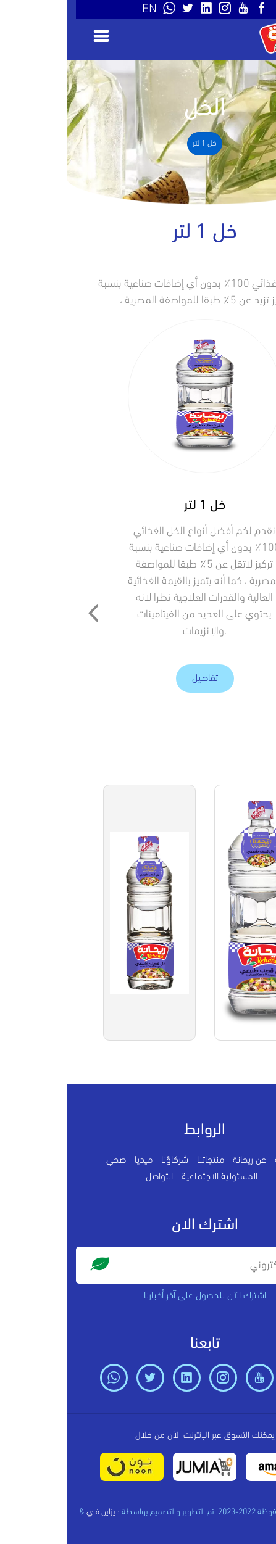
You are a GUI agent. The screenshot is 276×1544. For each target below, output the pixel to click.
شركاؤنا (108, 1160)
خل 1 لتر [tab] (138, 143)
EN (82, 9)
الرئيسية (222, 1160)
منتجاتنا (143, 1160)
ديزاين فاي (36, 1512)
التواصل (92, 1177)
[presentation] (27, 614)
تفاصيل (138, 678)
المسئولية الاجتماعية (153, 1177)
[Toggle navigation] (30, 36)
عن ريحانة (182, 1160)
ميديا (77, 1160)
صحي (49, 1160)
